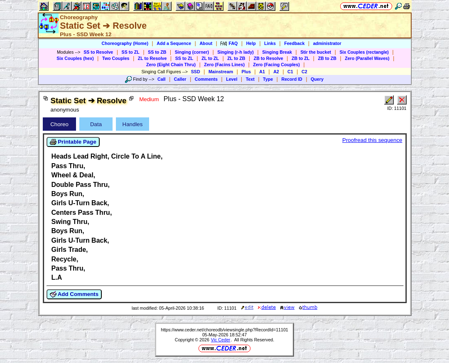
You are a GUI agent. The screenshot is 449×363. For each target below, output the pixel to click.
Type (268, 79)
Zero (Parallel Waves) (367, 58)
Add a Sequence (174, 43)
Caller (180, 79)
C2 (304, 71)
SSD (195, 71)
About (205, 43)
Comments (206, 79)
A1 (262, 71)
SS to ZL (131, 52)
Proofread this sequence (372, 140)
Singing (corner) (192, 52)
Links (270, 43)
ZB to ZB (327, 58)
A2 (276, 71)
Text (250, 79)
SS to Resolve (98, 52)
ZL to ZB (236, 58)
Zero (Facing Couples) (276, 64)
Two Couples (116, 58)
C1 (290, 71)
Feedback (294, 43)
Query (317, 79)
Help (251, 43)
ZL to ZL (210, 58)
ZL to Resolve (152, 58)
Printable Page (73, 142)
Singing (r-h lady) (235, 52)
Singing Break (277, 52)
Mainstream (221, 71)
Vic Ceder (221, 339)
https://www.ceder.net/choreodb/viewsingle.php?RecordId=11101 (224, 329)
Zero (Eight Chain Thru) (171, 64)
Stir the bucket (315, 52)
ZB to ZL (300, 58)
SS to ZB (157, 52)
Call (161, 79)
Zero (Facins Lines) (224, 64)
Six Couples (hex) (74, 58)
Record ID (291, 79)
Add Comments (74, 294)
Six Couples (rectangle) (363, 52)
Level (231, 79)
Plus (246, 71)
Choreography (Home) (124, 43)
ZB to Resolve (268, 58)
